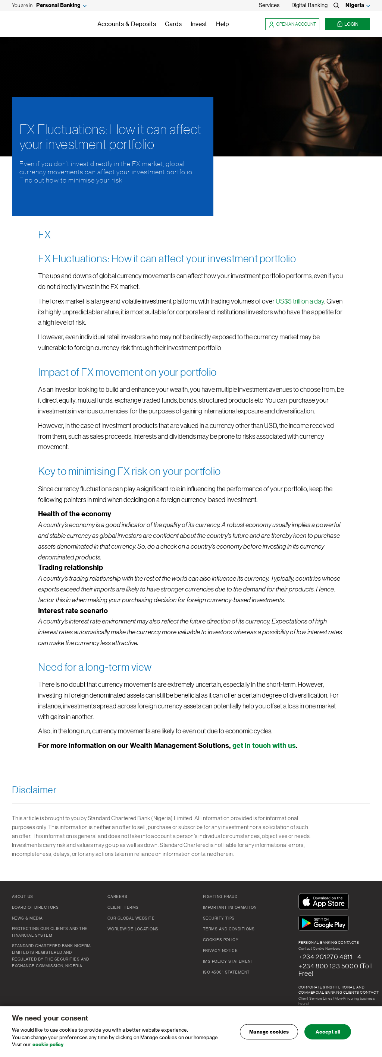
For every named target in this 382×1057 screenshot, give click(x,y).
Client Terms (122, 908)
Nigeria (354, 5)
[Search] (336, 6)
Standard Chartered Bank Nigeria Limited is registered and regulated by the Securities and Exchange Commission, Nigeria (51, 956)
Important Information (229, 908)
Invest (199, 24)
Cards (173, 24)
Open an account (292, 24)
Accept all (328, 1031)
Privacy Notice (220, 951)
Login (347, 24)
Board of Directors (35, 908)
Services (269, 5)
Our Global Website (130, 918)
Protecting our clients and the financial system (50, 932)
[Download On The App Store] (325, 902)
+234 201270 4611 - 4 (329, 956)
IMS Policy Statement (228, 962)
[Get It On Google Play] (325, 924)
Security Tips (219, 918)
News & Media (27, 918)
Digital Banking (309, 5)
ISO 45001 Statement (226, 972)
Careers (117, 897)
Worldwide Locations (133, 929)
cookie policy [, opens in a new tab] (47, 1044)
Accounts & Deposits (126, 24)
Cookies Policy (220, 940)
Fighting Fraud (220, 897)
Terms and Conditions (228, 929)
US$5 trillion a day (300, 301)
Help (222, 24)
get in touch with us (264, 745)
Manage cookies (269, 1031)
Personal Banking (58, 5)
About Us (22, 897)
